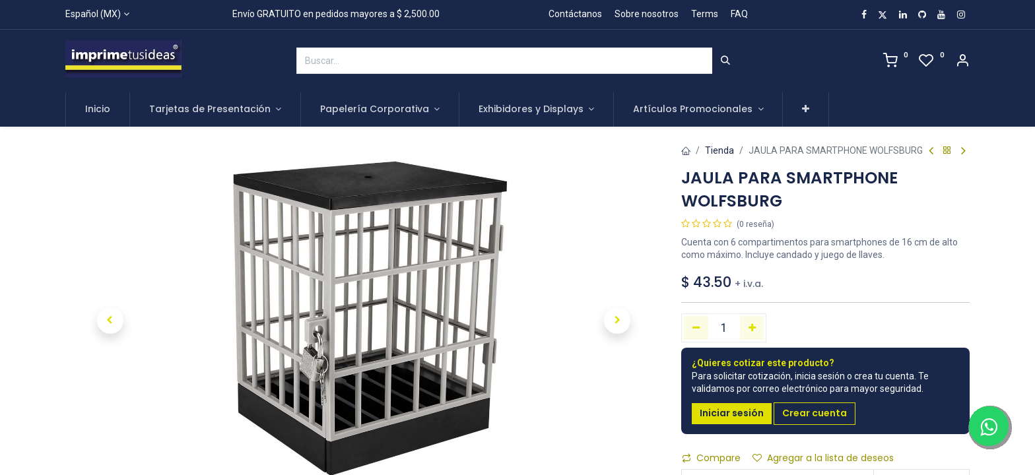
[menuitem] (97, 109)
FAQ (739, 14)
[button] (805, 109)
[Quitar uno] (696, 328)
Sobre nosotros (647, 14)
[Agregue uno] (752, 328)
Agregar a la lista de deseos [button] (823, 457)
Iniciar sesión (732, 413)
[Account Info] (962, 62)
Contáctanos (575, 14)
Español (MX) (93, 14)
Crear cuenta (814, 413)
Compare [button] (711, 457)
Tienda (719, 150)
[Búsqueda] (725, 61)
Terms (704, 14)
